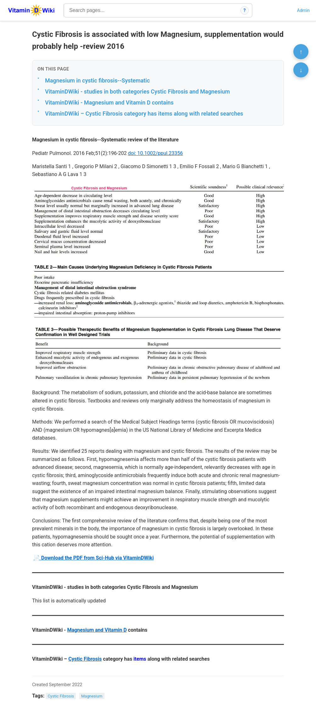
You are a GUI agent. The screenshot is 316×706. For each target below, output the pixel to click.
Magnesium (91, 696)
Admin (303, 10)
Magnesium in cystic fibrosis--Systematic (97, 80)
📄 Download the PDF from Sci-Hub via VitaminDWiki (94, 558)
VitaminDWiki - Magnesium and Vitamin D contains (109, 102)
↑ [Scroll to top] (300, 51)
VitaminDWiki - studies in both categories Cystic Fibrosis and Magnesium (137, 91)
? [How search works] (245, 10)
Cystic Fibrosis (85, 659)
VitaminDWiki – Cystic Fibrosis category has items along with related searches (144, 113)
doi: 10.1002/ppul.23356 (155, 153)
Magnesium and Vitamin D (97, 630)
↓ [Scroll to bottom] (300, 69)
